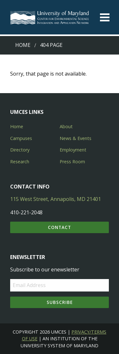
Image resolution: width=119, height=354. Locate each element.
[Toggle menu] (104, 17)
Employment (73, 150)
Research (19, 162)
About (66, 126)
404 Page (51, 44)
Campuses (21, 138)
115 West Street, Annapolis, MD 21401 (55, 199)
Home (22, 44)
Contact (59, 227)
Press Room (72, 162)
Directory (20, 150)
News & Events (75, 138)
